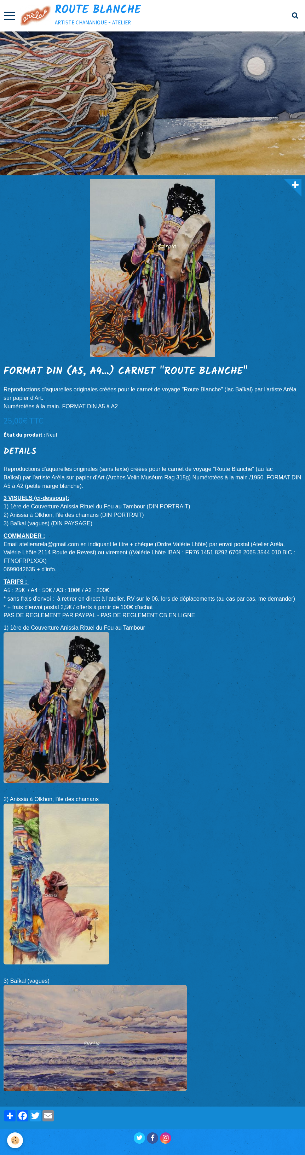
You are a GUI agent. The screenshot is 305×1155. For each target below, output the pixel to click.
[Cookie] (15, 1140)
